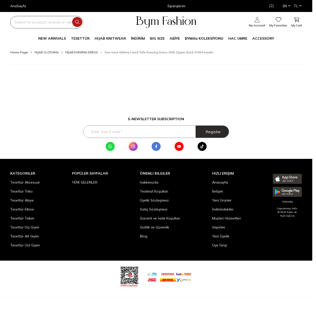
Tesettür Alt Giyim (24, 236)
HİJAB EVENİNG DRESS (81, 52)
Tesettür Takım (22, 218)
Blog (143, 236)
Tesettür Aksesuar (25, 182)
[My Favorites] (278, 22)
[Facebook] (156, 146)
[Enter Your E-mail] (156, 132)
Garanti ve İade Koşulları (160, 218)
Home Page (19, 52)
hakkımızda (149, 182)
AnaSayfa (18, 6)
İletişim (217, 191)
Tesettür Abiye (22, 200)
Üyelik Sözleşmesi (154, 200)
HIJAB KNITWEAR (111, 38)
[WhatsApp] (110, 146)
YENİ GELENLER (84, 182)
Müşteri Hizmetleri (226, 218)
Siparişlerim (176, 6)
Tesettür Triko (21, 191)
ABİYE (176, 38)
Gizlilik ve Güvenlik (154, 227)
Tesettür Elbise (22, 209)
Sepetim (218, 227)
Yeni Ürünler (222, 200)
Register (213, 131)
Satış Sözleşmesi (153, 209)
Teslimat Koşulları (154, 191)
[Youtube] (179, 146)
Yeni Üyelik (220, 236)
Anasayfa (220, 182)
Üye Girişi (219, 245)
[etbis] (129, 276)
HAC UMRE (239, 38)
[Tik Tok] (202, 146)
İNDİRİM (139, 38)
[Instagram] (133, 146)
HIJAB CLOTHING (46, 52)
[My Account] (272, 6)
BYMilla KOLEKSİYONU (205, 38)
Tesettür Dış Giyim (24, 227)
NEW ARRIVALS (53, 38)
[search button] (77, 22)
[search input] (46, 22)
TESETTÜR (81, 38)
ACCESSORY (264, 38)
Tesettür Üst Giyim (25, 245)
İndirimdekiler (223, 209)
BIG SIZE (158, 38)
